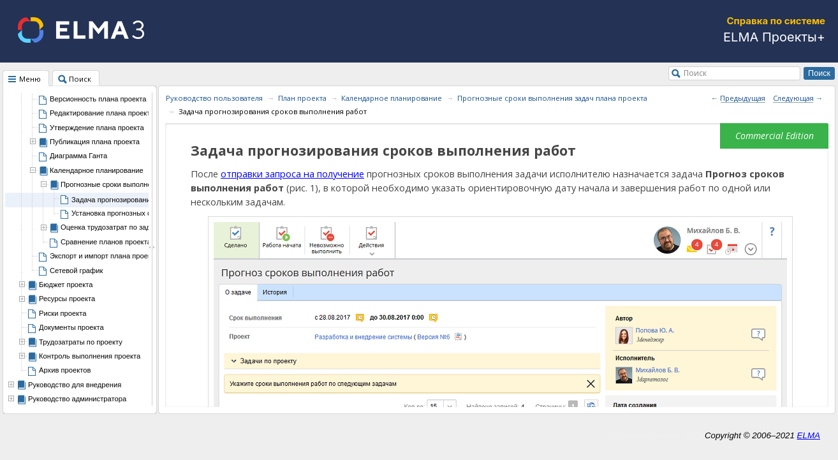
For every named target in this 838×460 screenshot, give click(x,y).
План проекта (302, 98)
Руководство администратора (77, 399)
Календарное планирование (391, 98)
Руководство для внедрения (74, 385)
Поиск (695, 73)
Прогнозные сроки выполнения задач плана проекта (552, 98)
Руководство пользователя (214, 98)
